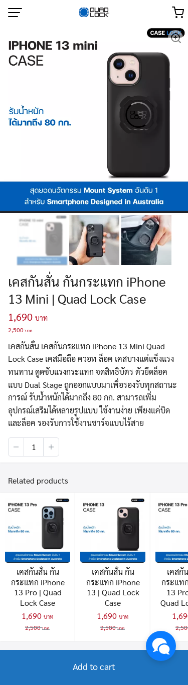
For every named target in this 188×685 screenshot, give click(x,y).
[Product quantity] (34, 447)
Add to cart (94, 666)
